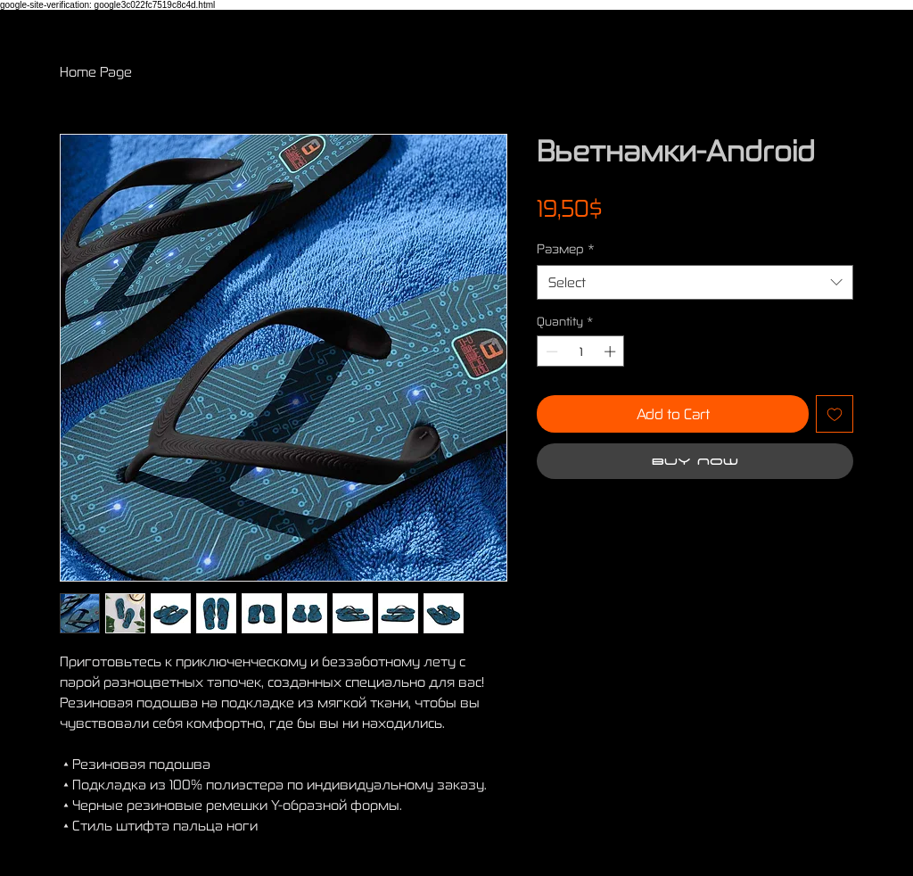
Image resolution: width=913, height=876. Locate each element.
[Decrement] (550, 351)
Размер (566, 248)
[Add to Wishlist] (834, 414)
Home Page (96, 71)
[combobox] (695, 282)
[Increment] (611, 351)
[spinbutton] (581, 351)
